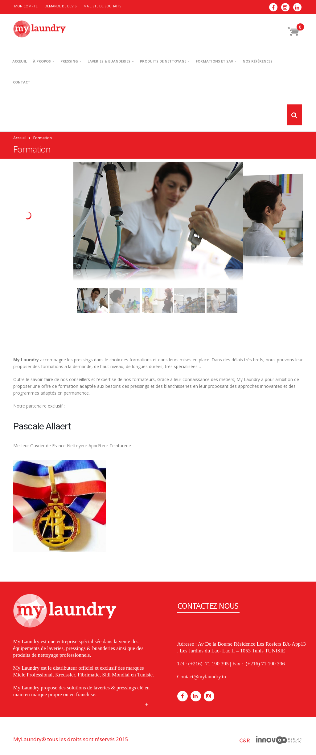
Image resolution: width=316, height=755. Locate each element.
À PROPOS (42, 61)
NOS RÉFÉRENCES (258, 61)
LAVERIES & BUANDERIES (109, 61)
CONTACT (21, 82)
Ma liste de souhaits (102, 6)
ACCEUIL (19, 61)
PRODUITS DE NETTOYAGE (163, 61)
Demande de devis (60, 6)
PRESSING (69, 61)
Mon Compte (26, 6)
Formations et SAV (214, 61)
